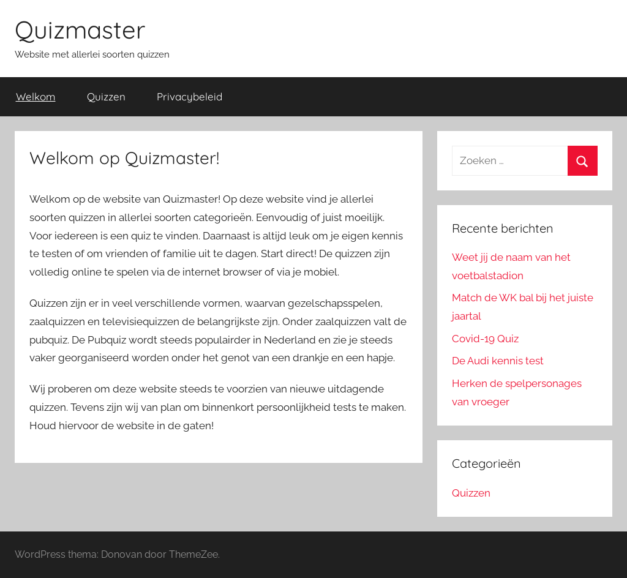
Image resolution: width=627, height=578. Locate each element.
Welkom (36, 96)
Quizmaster (80, 29)
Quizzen (106, 96)
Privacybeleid (189, 96)
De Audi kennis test (498, 361)
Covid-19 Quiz (485, 338)
